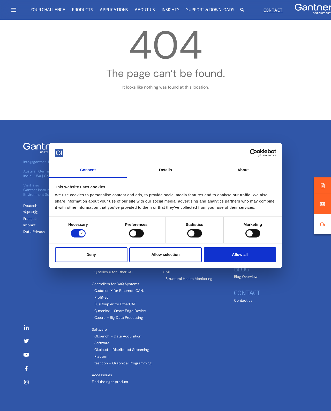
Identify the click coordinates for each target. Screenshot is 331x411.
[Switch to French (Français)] (30, 218)
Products (82, 9)
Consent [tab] (88, 170)
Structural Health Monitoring (189, 278)
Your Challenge (48, 9)
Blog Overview (246, 276)
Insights (170, 9)
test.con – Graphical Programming (123, 363)
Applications (114, 9)
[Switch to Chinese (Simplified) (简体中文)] (30, 212)
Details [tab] (165, 170)
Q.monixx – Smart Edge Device (120, 310)
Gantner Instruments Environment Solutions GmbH (47, 192)
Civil (166, 272)
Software (99, 329)
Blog (241, 268)
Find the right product (110, 381)
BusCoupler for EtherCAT (115, 304)
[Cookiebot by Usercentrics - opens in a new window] (253, 153)
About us (145, 9)
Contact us (243, 300)
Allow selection (165, 254)
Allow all (240, 254)
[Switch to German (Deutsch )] (30, 205)
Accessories (102, 375)
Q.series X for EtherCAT (113, 272)
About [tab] (243, 170)
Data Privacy (34, 231)
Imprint (29, 225)
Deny (91, 254)
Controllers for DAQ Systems (115, 284)
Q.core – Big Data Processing (118, 317)
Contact (273, 10)
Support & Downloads (210, 9)
